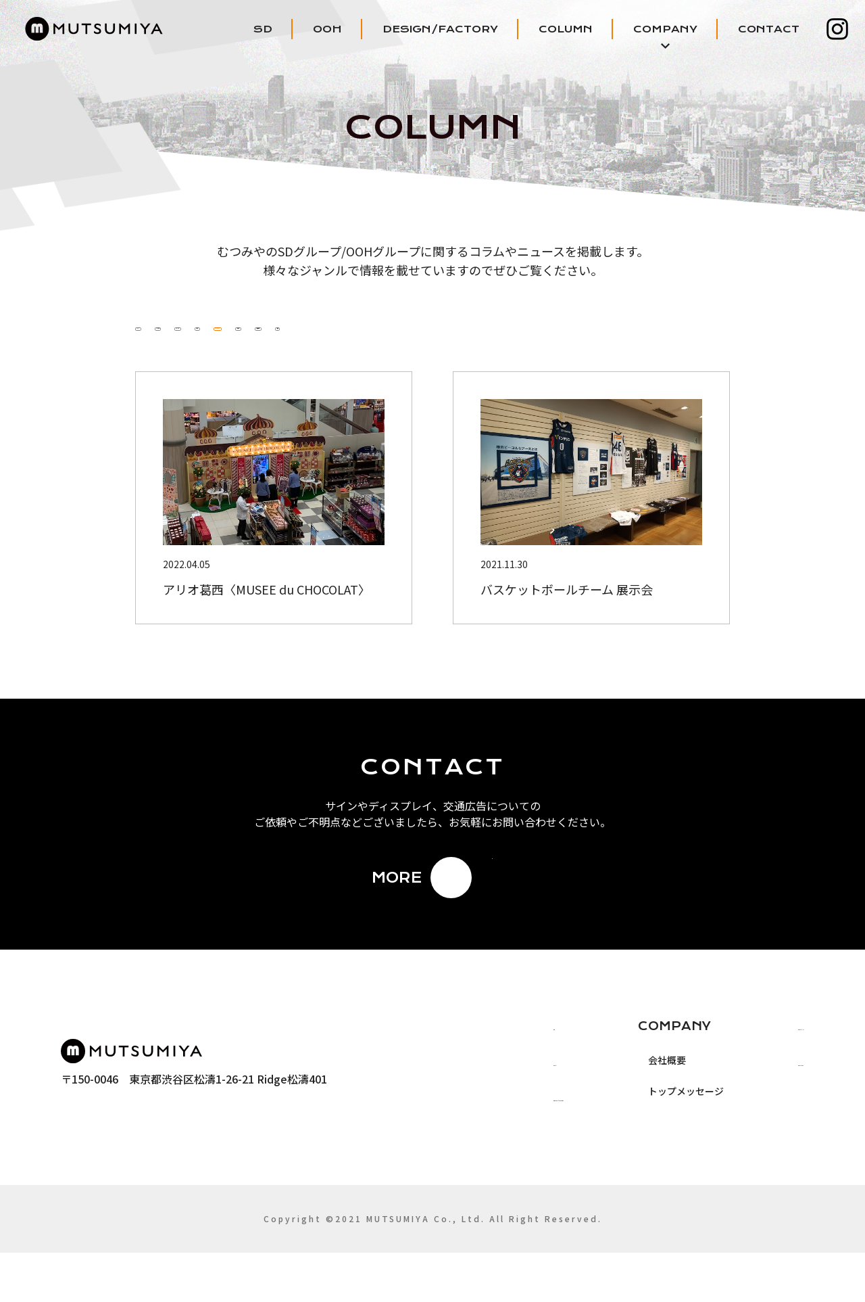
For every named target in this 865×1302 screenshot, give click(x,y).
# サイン (381, 354)
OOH (327, 29)
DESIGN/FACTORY (440, 29)
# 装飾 (704, 354)
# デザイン (555, 354)
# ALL (157, 354)
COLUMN (566, 29)
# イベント (307, 354)
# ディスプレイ (463, 354)
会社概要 (602, 1109)
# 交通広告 (635, 354)
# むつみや (227, 354)
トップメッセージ (621, 1140)
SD (262, 29)
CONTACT (768, 29)
